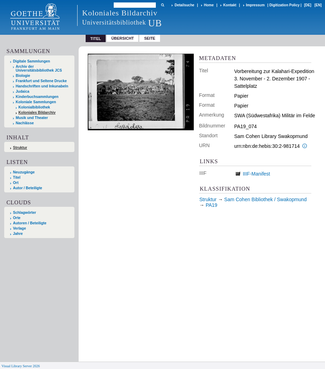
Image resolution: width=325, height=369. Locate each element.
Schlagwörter (24, 213)
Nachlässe (25, 123)
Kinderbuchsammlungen (37, 97)
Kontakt (229, 5)
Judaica (22, 91)
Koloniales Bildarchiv (37, 112)
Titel (16, 177)
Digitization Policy (284, 5)
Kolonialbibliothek (34, 107)
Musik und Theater (32, 118)
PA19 (211, 205)
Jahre (18, 234)
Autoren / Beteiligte (29, 223)
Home (209, 5)
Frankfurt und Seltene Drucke (41, 81)
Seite (149, 38)
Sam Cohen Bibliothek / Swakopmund (265, 199)
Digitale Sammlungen (31, 61)
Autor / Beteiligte (27, 188)
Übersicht (122, 38)
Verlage (19, 228)
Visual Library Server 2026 (20, 366)
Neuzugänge (24, 172)
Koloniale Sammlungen (36, 102)
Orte (16, 218)
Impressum (255, 5)
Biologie (23, 76)
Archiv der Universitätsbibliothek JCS (39, 68)
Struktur (20, 148)
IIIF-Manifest (256, 174)
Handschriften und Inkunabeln (42, 86)
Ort (16, 183)
